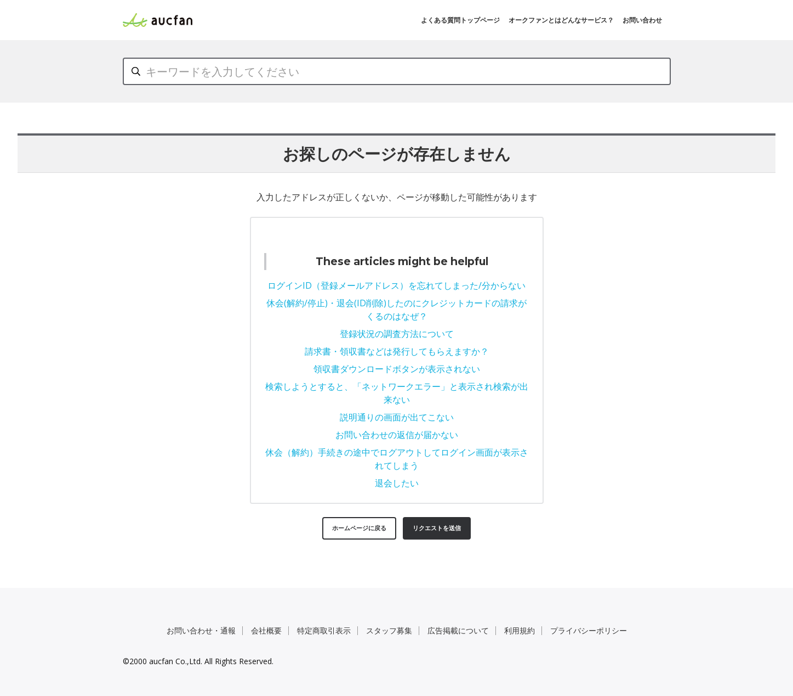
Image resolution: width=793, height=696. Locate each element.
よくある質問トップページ (460, 20)
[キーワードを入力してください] (397, 71)
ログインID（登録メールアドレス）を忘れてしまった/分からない (396, 285)
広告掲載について (458, 630)
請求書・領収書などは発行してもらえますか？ (397, 351)
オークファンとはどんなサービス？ (561, 20)
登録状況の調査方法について (397, 334)
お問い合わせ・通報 (201, 630)
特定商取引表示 (324, 630)
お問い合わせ (642, 20)
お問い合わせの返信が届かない (396, 435)
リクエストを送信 (437, 528)
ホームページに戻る (359, 528)
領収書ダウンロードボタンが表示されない (396, 369)
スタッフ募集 (389, 630)
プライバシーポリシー (588, 630)
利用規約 (519, 630)
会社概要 (266, 630)
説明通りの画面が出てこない (397, 417)
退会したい (397, 483)
